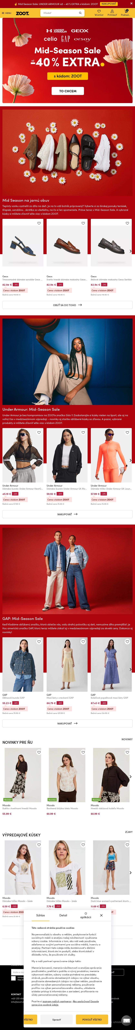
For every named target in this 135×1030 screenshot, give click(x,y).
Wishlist (99, 13)
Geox (5, 276)
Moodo (6, 805)
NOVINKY (127, 739)
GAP (4, 694)
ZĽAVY (129, 831)
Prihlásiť (112, 13)
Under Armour (10, 485)
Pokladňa (126, 12)
